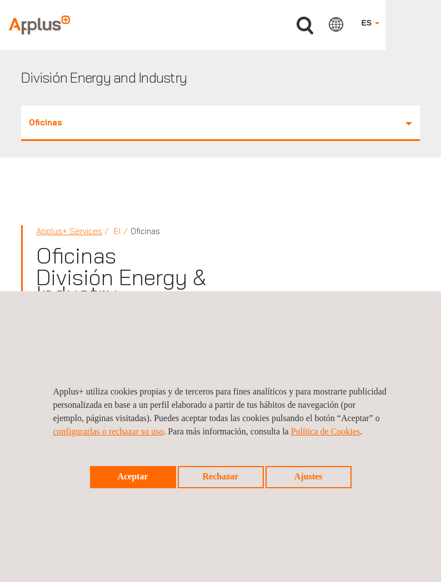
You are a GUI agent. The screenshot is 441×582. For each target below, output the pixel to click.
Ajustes (308, 476)
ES (370, 22)
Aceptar (132, 476)
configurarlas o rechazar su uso (108, 431)
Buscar (305, 26)
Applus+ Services (69, 231)
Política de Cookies (325, 431)
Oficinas (220, 122)
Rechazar (221, 476)
